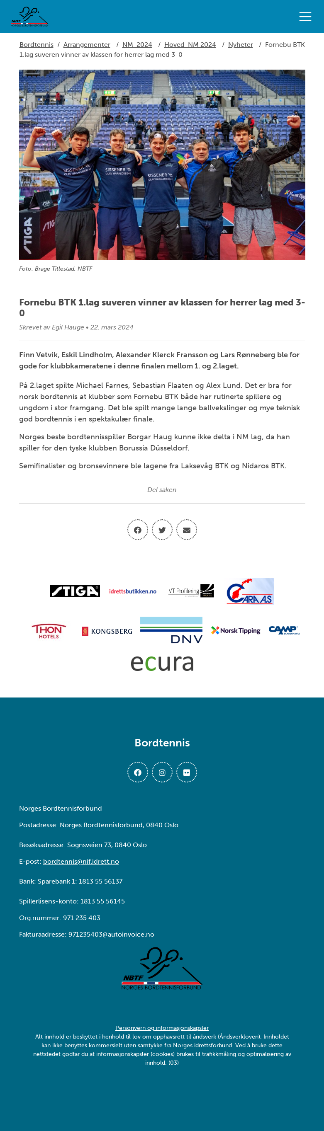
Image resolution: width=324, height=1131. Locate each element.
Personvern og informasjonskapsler (162, 1028)
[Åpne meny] (307, 16)
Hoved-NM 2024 (190, 44)
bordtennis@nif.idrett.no (81, 861)
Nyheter (240, 44)
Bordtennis (36, 44)
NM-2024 (137, 44)
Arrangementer (86, 44)
